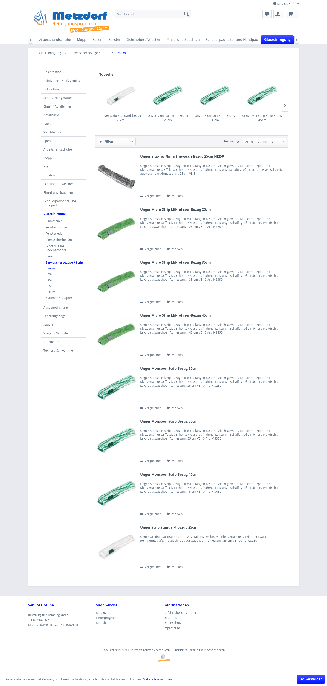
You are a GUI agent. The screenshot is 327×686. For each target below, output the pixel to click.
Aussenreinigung (55, 307)
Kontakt (101, 623)
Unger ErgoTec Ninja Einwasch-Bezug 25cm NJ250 (182, 156)
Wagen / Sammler (56, 333)
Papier (48, 124)
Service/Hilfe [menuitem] (284, 4)
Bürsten (49, 175)
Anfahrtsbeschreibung (180, 613)
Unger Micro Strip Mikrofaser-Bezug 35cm (175, 262)
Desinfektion (52, 72)
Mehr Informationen (157, 679)
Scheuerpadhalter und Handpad (59, 203)
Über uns (170, 618)
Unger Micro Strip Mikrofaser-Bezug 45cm (175, 315)
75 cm (51, 292)
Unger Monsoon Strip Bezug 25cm (168, 118)
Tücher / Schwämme (58, 350)
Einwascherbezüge (59, 240)
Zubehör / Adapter (59, 298)
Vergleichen (151, 196)
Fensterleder (55, 233)
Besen (47, 167)
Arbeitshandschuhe (57, 149)
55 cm (51, 286)
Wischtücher (52, 132)
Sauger (48, 325)
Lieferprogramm (107, 618)
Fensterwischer (57, 227)
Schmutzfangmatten (58, 98)
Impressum (172, 628)
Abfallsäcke (51, 115)
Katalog (101, 613)
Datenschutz (173, 623)
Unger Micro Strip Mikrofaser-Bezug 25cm (175, 209)
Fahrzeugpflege (54, 316)
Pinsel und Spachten (58, 192)
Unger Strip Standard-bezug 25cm (120, 118)
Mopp (47, 158)
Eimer (50, 256)
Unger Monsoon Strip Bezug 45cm (262, 118)
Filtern (107, 141)
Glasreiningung (54, 214)
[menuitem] (153, 14)
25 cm (51, 268)
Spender (49, 141)
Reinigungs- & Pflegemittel (62, 80)
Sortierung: (231, 141)
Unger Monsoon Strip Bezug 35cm (215, 118)
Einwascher (54, 221)
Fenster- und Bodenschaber (56, 248)
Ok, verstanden (310, 679)
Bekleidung (51, 89)
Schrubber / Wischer (58, 184)
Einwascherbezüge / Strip (64, 262)
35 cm (51, 274)
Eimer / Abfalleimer (57, 106)
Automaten (51, 342)
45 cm (51, 280)
